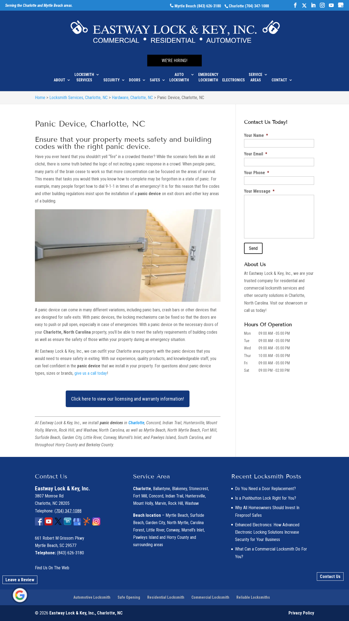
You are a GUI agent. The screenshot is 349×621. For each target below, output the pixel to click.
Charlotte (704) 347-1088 (249, 6)
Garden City (155, 522)
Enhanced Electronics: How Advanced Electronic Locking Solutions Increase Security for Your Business (267, 532)
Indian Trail (174, 496)
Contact (279, 77)
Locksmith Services (84, 74)
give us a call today (90, 373)
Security (111, 77)
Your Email (255, 153)
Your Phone (256, 172)
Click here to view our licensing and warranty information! (127, 399)
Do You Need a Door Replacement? (265, 488)
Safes (155, 77)
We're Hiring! (174, 57)
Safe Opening (129, 597)
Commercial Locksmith (210, 597)
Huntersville (195, 496)
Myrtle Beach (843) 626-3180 (195, 6)
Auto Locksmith (179, 74)
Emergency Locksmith (208, 74)
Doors (134, 77)
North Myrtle (177, 522)
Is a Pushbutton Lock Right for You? (265, 498)
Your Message (259, 191)
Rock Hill (175, 503)
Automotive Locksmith (91, 597)
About (59, 77)
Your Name (256, 135)
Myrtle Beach (177, 515)
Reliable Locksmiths (253, 597)
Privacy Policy (301, 613)
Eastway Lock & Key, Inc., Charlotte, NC (86, 613)
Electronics (233, 77)
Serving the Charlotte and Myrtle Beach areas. (39, 6)
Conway (172, 530)
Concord (156, 496)
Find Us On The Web (52, 567)
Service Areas (255, 74)
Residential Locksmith (165, 597)
